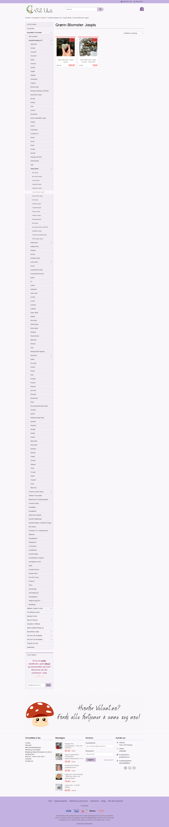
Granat (32, 141)
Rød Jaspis (35, 223)
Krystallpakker (33, 597)
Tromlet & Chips (34, 503)
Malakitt (33, 316)
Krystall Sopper (33, 554)
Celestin (33, 102)
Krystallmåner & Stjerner (36, 558)
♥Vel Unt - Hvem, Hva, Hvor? (35, 756)
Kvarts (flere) (34, 262)
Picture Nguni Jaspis (37, 238)
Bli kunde (28, 745)
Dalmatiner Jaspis (37, 188)
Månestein (33, 340)
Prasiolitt (33, 379)
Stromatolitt (34, 445)
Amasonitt (33, 52)
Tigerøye (33, 464)
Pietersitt (33, 386)
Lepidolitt (33, 309)
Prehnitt (33, 367)
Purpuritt (33, 382)
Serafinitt (33, 421)
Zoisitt (32, 484)
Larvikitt (33, 297)
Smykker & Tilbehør (33, 624)
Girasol (33, 137)
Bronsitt (33, 98)
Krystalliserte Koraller (37, 270)
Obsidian (33, 344)
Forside (27, 18)
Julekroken (30, 647)
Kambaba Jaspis (36, 203)
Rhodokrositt (34, 398)
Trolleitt (33, 456)
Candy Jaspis (35, 180)
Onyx (32, 347)
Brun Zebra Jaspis (37, 176)
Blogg (103, 801)
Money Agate (34, 328)
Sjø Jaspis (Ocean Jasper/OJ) (40, 227)
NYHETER (30, 29)
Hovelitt (33, 149)
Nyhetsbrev (94, 801)
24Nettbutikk (88, 824)
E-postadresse (90, 743)
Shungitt (33, 429)
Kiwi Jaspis (35, 199)
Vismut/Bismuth (33, 593)
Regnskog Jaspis (36, 219)
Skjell (30, 565)
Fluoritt (32, 126)
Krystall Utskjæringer (35, 519)
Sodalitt (33, 433)
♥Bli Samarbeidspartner (33, 747)
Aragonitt (33, 83)
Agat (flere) (34, 44)
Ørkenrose (34, 488)
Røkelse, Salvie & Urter (35, 608)
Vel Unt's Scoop (34, 577)
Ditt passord (90, 751)
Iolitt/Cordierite (35, 161)
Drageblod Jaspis (36, 184)
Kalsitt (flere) (34, 242)
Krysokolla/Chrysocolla (37, 274)
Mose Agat (34, 320)
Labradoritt (34, 289)
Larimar (33, 285)
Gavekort (28, 759)
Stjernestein (34, 441)
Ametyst (33, 48)
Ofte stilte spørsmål (115, 801)
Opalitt (32, 359)
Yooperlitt (33, 480)
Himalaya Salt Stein (36, 157)
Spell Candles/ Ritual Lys (35, 628)
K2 (31, 281)
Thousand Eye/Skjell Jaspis (39, 234)
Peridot (33, 371)
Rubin (32, 402)
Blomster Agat (35, 87)
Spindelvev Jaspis (37, 231)
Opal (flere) (34, 355)
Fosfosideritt (34, 130)
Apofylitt (33, 67)
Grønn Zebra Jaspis (37, 196)
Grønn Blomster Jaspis (38, 192)
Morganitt (33, 332)
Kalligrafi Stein (35, 246)
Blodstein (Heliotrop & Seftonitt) (40, 91)
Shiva (30, 585)
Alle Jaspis (35, 172)
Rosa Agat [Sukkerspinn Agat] (39, 406)
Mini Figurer (32, 527)
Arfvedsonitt (34, 79)
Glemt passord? (109, 760)
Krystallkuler (32, 511)
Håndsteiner (32, 542)
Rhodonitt (33, 394)
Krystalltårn (32, 507)
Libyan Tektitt (34, 312)
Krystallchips (33, 550)
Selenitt (33, 414)
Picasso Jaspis (36, 211)
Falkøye (33, 122)
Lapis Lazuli (34, 293)
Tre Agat (33, 472)
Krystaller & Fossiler (34, 32)
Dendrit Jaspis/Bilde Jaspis (38, 118)
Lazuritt (33, 301)
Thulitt (32, 468)
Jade (32, 165)
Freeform (31, 581)
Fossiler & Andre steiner (36, 492)
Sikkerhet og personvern (78, 801)
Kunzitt (32, 266)
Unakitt (32, 476)
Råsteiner (32, 534)
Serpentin (33, 425)
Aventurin (33, 63)
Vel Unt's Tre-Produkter (35, 639)
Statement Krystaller (35, 515)
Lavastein (33, 305)
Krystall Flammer (34, 569)
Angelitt (33, 71)
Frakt (50, 801)
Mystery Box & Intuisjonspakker (38, 499)
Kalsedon (33, 250)
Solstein (33, 437)
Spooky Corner (32, 616)
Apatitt (32, 60)
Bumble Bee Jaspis (36, 95)
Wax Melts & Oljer (33, 632)
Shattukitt (33, 449)
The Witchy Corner (33, 612)
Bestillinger (32, 604)
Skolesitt (33, 452)
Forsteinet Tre (34, 133)
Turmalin (33, 460)
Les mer (107, 820)
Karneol (33, 254)
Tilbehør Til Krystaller (35, 495)
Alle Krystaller (33, 36)
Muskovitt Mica (35, 336)
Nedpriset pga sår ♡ (35, 600)
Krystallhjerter (33, 538)
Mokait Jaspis (34, 324)
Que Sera (33, 390)
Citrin (32, 106)
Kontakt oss (29, 761)
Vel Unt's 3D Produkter (34, 635)
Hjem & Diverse (32, 620)
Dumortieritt (34, 114)
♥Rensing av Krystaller (32, 750)
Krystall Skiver (33, 573)
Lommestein (32, 546)
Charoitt (33, 110)
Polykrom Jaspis (36, 215)
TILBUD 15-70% (32, 643)
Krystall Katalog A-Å (35, 40)
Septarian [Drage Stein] (37, 417)
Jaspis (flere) (34, 168)
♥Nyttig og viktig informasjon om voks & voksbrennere (38, 753)
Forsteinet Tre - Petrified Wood (38, 530)
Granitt (32, 145)
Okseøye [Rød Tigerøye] (38, 351)
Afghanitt (33, 75)
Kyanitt (32, 277)
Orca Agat (33, 363)
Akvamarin (34, 56)
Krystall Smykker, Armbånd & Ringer (40, 523)
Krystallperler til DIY (35, 562)
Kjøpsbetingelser (60, 801)
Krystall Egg (32, 589)
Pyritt (32, 375)
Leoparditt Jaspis (36, 207)
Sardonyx (33, 410)
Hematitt (33, 153)
